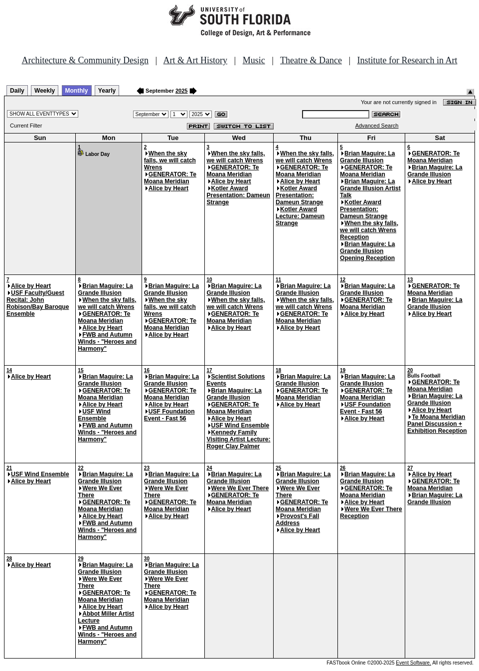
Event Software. (413, 663)
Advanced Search (377, 126)
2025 (181, 91)
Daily (17, 90)
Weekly (44, 90)
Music (254, 60)
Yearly (107, 90)
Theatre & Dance (311, 60)
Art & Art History (195, 60)
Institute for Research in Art (407, 60)
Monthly (76, 90)
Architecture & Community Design (85, 60)
